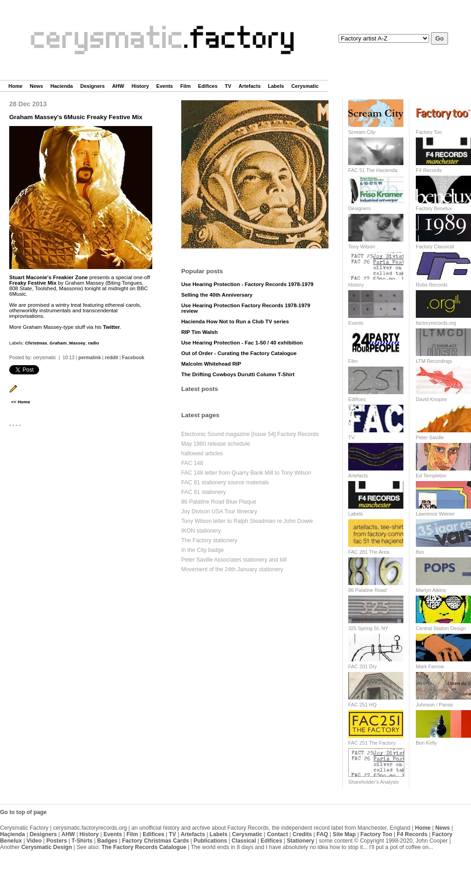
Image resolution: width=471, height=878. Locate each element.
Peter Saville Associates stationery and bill (234, 560)
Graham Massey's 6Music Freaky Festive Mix (76, 117)
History (140, 86)
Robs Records (432, 284)
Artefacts (250, 86)
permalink (89, 357)
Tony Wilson (361, 246)
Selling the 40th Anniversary (217, 295)
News (36, 86)
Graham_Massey (68, 342)
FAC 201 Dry (362, 666)
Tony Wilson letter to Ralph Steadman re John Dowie (247, 521)
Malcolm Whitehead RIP (211, 364)
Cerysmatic (304, 86)
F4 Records (429, 170)
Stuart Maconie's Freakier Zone (48, 277)
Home (15, 86)
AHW (118, 86)
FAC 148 (192, 463)
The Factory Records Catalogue (144, 847)
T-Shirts (82, 841)
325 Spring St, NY (368, 628)
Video (34, 841)
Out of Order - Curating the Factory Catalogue (239, 353)
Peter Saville (430, 437)
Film (185, 86)
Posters (56, 841)
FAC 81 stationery (203, 492)
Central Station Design (441, 628)
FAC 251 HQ (362, 704)
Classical (243, 841)
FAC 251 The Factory (372, 743)
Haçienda (12, 834)
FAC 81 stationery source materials (225, 482)
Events (164, 86)
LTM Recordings (434, 361)
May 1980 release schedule (215, 444)
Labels (276, 86)
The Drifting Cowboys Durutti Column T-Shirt (237, 374)
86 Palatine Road (367, 590)
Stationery (300, 841)
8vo (420, 552)
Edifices (208, 86)
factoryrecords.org (436, 323)
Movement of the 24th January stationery (232, 569)
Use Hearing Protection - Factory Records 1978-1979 (247, 284)
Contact (277, 834)
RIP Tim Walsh (199, 332)
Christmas (36, 342)
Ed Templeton (431, 475)
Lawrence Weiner (435, 513)
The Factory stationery (209, 540)
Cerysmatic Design (46, 847)
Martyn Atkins (431, 590)
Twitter (111, 327)
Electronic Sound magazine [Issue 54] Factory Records (250, 434)
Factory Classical (435, 246)
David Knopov (431, 399)
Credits (302, 834)
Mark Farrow (430, 666)
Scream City (361, 132)
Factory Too (429, 132)
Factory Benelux (434, 208)
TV (228, 86)
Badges (107, 841)
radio (93, 342)
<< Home (20, 401)
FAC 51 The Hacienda (372, 170)
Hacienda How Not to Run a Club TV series (235, 321)
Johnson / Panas (434, 704)
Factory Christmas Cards (155, 841)
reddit (111, 357)
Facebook (133, 357)
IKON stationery (201, 531)
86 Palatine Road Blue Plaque (218, 502)
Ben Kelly (426, 743)
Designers (92, 86)
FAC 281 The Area (368, 552)
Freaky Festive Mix (33, 283)
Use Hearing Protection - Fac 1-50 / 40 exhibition (242, 342)
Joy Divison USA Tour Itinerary (219, 511)
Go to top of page (23, 812)
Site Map (344, 834)
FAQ (322, 834)
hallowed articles (202, 453)
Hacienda (62, 86)
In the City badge (202, 550)
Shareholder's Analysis (373, 782)
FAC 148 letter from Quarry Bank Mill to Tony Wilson (246, 473)
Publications (210, 841)
